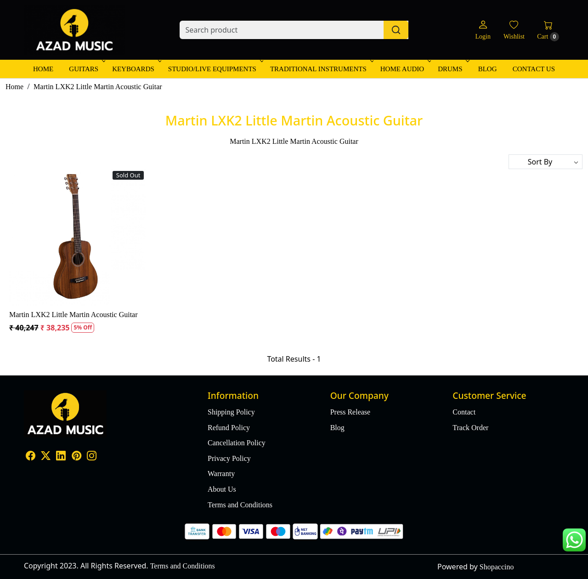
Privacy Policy (229, 458)
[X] (45, 457)
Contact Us (534, 69)
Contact (463, 412)
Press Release (350, 412)
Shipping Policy (231, 412)
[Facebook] (30, 457)
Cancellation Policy (237, 443)
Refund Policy (229, 427)
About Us (222, 489)
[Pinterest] (76, 457)
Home (43, 69)
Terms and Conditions (240, 505)
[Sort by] (545, 161)
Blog (487, 69)
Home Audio (405, 69)
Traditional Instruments (321, 69)
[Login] (482, 30)
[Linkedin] (61, 457)
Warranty (221, 473)
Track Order (470, 427)
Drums (453, 69)
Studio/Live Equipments (215, 69)
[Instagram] (91, 457)
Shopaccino (497, 567)
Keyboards (136, 69)
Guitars (86, 69)
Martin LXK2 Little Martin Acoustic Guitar (73, 314)
